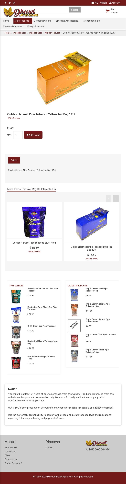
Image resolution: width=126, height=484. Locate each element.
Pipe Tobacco (22, 20)
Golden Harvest (52, 33)
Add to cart (33, 135)
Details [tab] (14, 160)
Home (6, 20)
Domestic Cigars (42, 20)
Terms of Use (11, 459)
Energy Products (35, 26)
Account (114, 2)
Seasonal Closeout (12, 26)
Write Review (14, 118)
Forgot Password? (13, 463)
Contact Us (10, 451)
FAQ (95, 2)
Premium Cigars (91, 20)
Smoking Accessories (67, 20)
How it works (11, 447)
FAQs (7, 455)
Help (103, 2)
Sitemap (49, 447)
